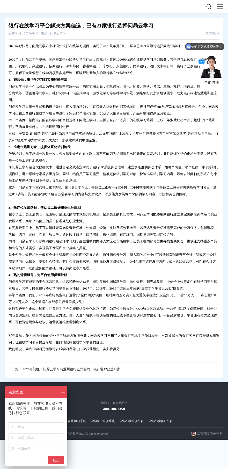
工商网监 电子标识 (209, 433)
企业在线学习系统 (73, 421)
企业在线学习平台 (160, 421)
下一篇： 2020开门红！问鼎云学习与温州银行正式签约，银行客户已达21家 (64, 369)
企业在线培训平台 (131, 421)
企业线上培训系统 (102, 421)
